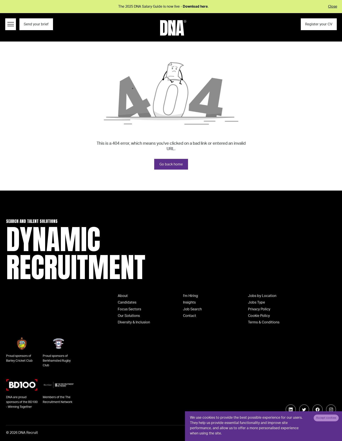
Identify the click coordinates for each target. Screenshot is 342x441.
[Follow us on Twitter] (304, 410)
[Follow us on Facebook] (318, 410)
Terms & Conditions (263, 322)
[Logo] (173, 28)
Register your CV (318, 24)
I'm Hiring (190, 296)
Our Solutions (129, 316)
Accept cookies (326, 418)
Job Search (192, 309)
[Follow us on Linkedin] (291, 410)
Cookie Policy (259, 316)
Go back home (171, 164)
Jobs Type (256, 302)
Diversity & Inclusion (134, 322)
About (123, 296)
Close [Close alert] (332, 6)
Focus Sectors (129, 309)
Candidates (127, 302)
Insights (189, 302)
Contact (189, 316)
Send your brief (36, 24)
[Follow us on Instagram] (331, 410)
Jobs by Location (262, 296)
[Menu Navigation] (10, 24)
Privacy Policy (259, 309)
